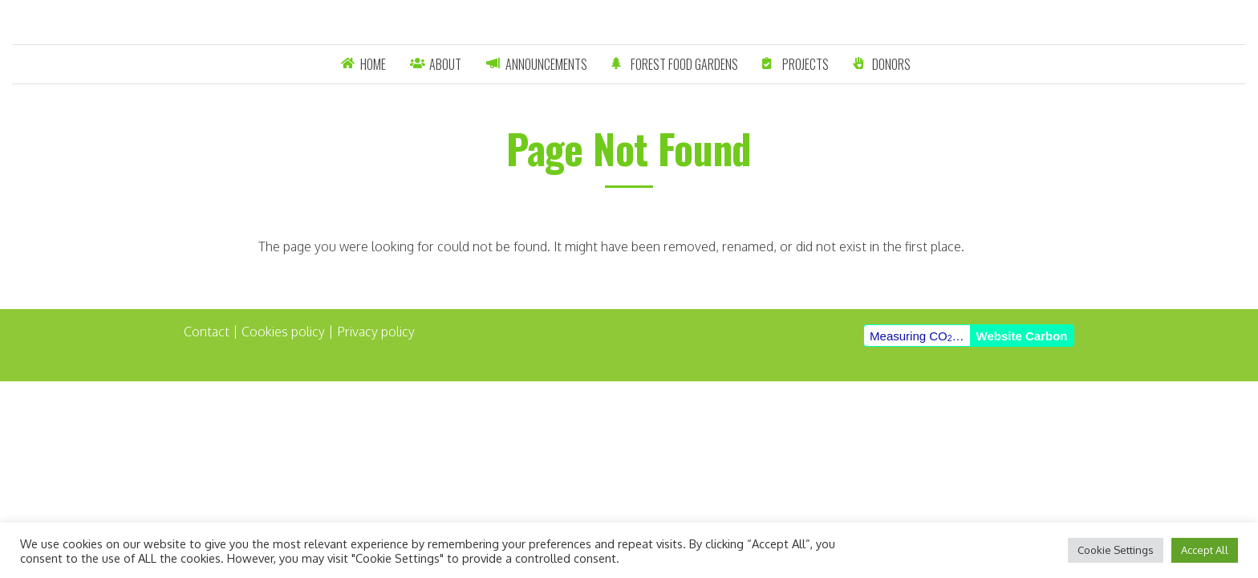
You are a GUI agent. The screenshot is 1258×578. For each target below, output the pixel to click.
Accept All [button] (1204, 549)
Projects (805, 64)
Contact (206, 332)
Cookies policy (283, 332)
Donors (891, 64)
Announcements (546, 64)
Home (373, 64)
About (445, 64)
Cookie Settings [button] (1115, 549)
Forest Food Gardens (684, 64)
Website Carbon (1022, 336)
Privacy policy (376, 332)
